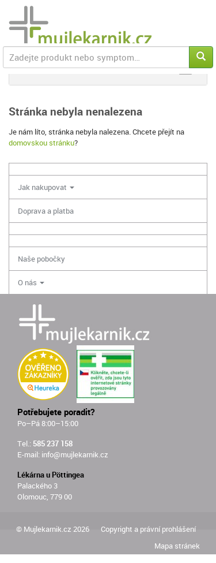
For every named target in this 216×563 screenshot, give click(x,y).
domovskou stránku (41, 142)
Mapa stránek (177, 545)
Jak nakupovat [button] (46, 187)
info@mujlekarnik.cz (74, 454)
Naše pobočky (41, 258)
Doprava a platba (46, 211)
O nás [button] (31, 282)
